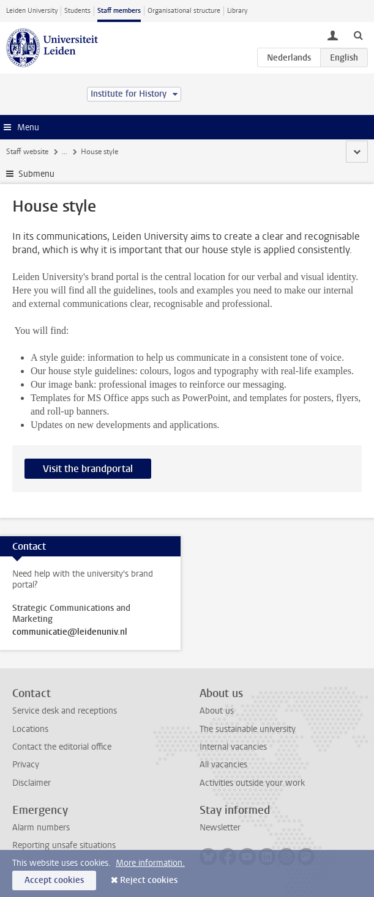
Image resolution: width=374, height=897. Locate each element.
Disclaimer (31, 783)
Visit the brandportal (88, 468)
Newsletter (220, 827)
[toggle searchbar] (358, 35)
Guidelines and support (208, 152)
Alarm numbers (41, 827)
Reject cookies (149, 880)
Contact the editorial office (61, 747)
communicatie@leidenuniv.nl (69, 632)
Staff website (27, 152)
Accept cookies (54, 880)
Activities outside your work (252, 783)
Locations (30, 729)
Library (237, 10)
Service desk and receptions (64, 711)
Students (77, 10)
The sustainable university (248, 729)
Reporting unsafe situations (64, 845)
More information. (150, 863)
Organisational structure (184, 10)
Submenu (36, 174)
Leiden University (32, 10)
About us (217, 711)
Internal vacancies (233, 747)
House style (278, 152)
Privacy (25, 764)
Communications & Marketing (110, 152)
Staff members (119, 10)
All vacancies (223, 764)
